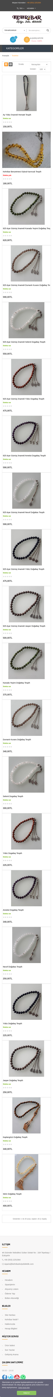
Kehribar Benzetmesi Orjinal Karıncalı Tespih (22, 172)
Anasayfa (5, 56)
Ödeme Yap (10, 1294)
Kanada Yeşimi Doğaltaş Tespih (16, 683)
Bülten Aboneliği (12, 1298)
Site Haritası (10, 1315)
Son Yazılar (10, 1350)
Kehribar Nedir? (11, 1319)
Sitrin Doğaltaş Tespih (12, 1194)
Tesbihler (15, 56)
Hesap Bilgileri (11, 1328)
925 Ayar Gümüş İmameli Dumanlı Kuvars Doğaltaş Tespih (26, 285)
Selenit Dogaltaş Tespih (13, 796)
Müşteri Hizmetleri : (19, 3)
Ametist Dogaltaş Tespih (13, 910)
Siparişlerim (10, 1284)
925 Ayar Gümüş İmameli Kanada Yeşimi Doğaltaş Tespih (26, 228)
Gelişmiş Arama (11, 1354)
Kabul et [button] (26, 1393)
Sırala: (21, 64)
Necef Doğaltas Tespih (12, 967)
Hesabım (9, 1280)
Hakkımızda (10, 1324)
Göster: (33, 69)
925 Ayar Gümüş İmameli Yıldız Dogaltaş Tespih (23, 399)
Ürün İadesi (10, 1345)
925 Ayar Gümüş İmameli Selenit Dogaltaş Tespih (24, 342)
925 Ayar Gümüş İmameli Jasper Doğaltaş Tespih (24, 626)
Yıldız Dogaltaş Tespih (12, 853)
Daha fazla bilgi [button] (24, 1388)
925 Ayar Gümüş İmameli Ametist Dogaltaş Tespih (24, 456)
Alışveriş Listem (11, 1289)
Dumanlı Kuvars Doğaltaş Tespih (17, 739)
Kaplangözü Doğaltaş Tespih (15, 1137)
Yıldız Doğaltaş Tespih (12, 1023)
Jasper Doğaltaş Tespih (13, 1080)
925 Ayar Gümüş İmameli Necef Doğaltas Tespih (24, 512)
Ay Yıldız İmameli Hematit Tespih (17, 115)
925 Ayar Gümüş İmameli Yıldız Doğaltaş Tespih (23, 569)
